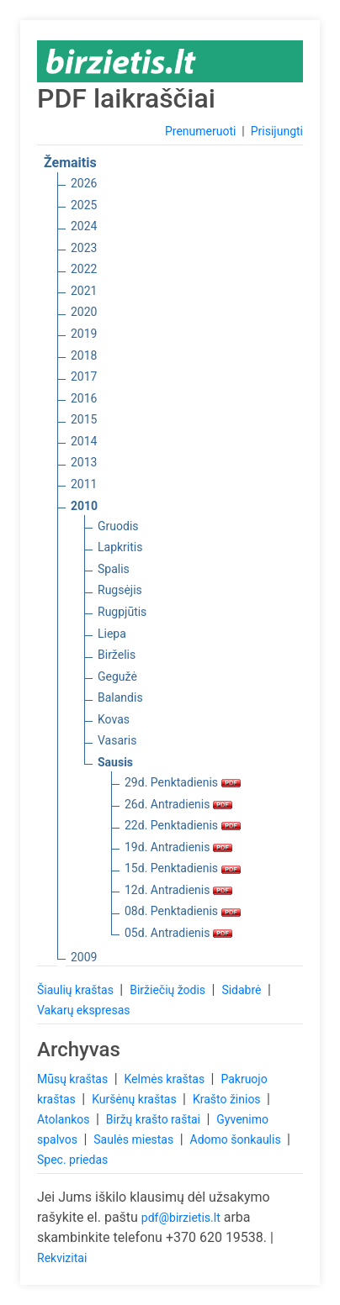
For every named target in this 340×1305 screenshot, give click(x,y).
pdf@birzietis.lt (180, 1217)
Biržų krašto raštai (155, 1119)
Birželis (116, 654)
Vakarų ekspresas (83, 1010)
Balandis (120, 697)
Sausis (115, 762)
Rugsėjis (120, 590)
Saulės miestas (134, 1139)
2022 (84, 269)
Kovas (114, 719)
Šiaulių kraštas (76, 990)
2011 (84, 484)
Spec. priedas (72, 1159)
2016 (84, 398)
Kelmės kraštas (165, 1079)
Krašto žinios (228, 1099)
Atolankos (65, 1119)
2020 (84, 311)
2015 (84, 419)
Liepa (112, 633)
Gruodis (118, 526)
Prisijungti (277, 131)
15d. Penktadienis (183, 868)
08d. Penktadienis (183, 911)
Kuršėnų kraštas (135, 1099)
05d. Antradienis (178, 932)
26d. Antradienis (178, 804)
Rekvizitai (62, 1258)
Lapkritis (120, 547)
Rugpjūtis (122, 611)
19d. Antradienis (178, 847)
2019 (84, 333)
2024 (84, 226)
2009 (84, 957)
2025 (84, 205)
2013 (84, 462)
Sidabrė (242, 990)
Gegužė (117, 676)
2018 (84, 355)
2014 (84, 441)
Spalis (114, 569)
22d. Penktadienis (183, 825)
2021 (84, 290)
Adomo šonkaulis (237, 1139)
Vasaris (117, 740)
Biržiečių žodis (169, 990)
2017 (84, 376)
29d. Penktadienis (183, 782)
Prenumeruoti (200, 131)
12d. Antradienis (178, 890)
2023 (84, 248)
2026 (84, 183)
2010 (84, 506)
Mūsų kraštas (74, 1079)
